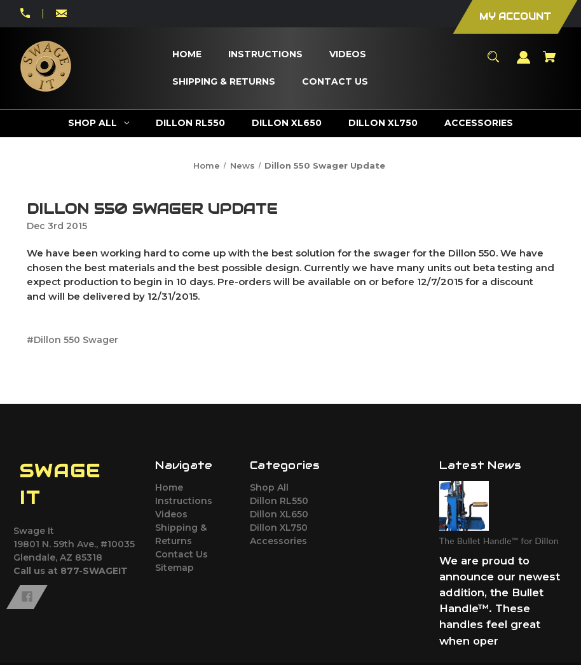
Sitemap (174, 567)
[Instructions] (265, 54)
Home (169, 487)
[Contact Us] (334, 81)
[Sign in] (523, 63)
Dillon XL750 (279, 527)
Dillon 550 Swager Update (152, 209)
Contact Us (181, 554)
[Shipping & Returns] (223, 81)
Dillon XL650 (279, 514)
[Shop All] (99, 123)
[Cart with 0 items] (549, 62)
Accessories (278, 541)
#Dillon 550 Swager (72, 340)
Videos (171, 514)
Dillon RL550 (279, 501)
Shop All (269, 487)
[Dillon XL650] (287, 123)
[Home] (186, 54)
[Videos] (347, 54)
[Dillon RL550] (191, 123)
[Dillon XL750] (383, 123)
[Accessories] (479, 123)
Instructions (183, 501)
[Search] (493, 62)
